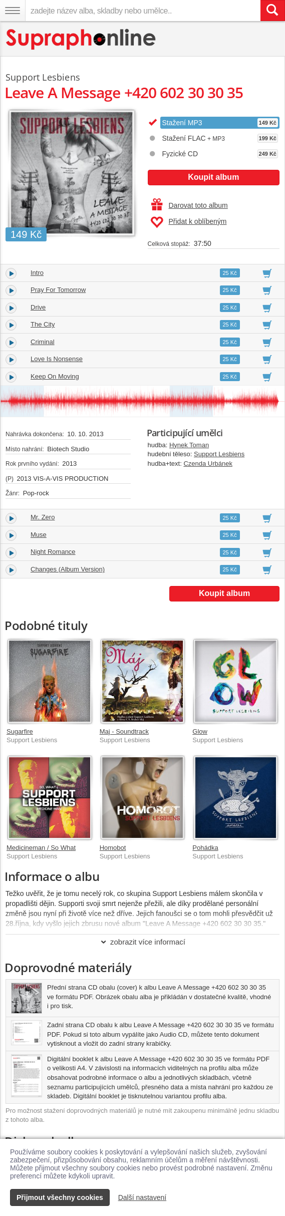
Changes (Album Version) (68, 569)
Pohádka (205, 847)
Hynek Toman (189, 445)
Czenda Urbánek (207, 463)
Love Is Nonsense (57, 359)
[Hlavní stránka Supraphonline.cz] (81, 39)
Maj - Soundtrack (124, 731)
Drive (38, 307)
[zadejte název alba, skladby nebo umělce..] (142, 10)
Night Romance (53, 551)
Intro (37, 272)
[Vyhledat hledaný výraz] (272, 10)
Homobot (113, 847)
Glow (199, 731)
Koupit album (213, 177)
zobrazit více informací (142, 942)
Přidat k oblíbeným (188, 222)
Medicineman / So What (41, 847)
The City (43, 324)
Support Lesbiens (219, 454)
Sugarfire (20, 731)
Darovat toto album (189, 205)
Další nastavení (142, 1197)
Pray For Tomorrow (58, 289)
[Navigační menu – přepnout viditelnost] (12, 10)
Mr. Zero (43, 517)
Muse (39, 534)
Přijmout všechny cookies (60, 1197)
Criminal (43, 342)
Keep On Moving (55, 376)
